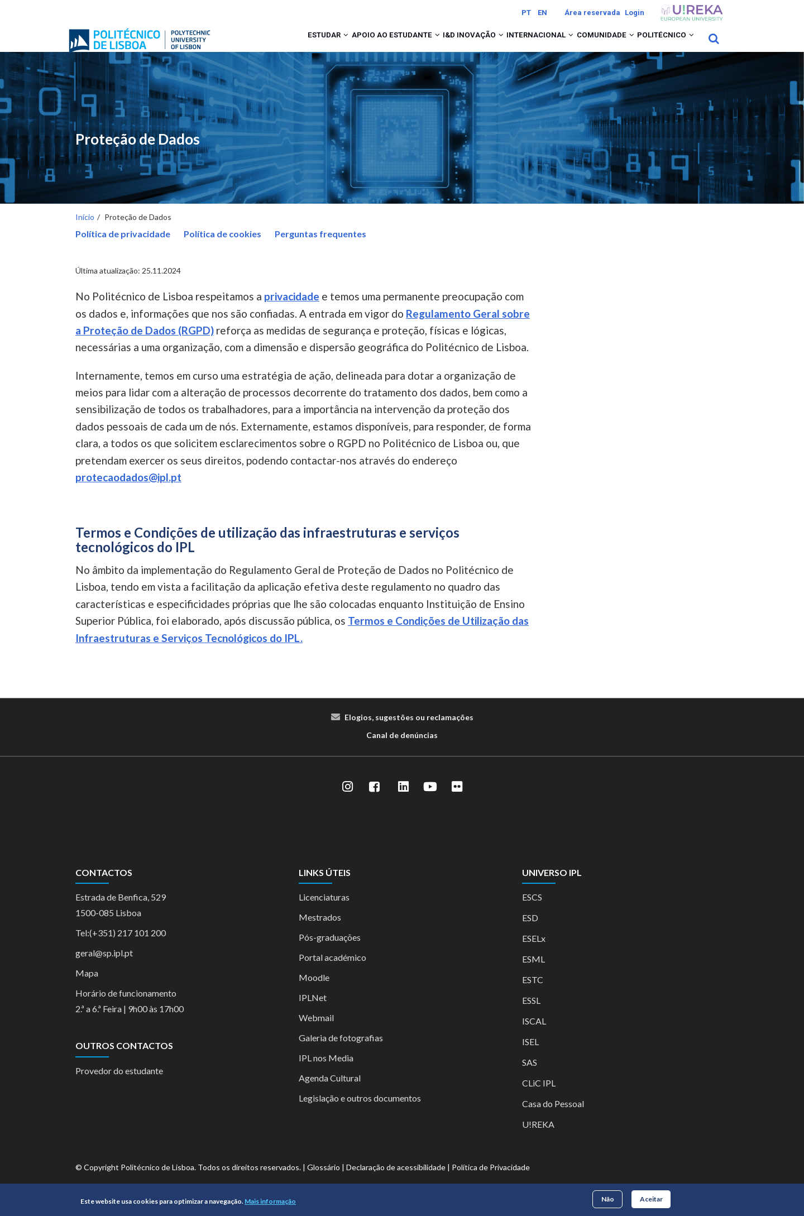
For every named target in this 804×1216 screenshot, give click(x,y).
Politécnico (660, 45)
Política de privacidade (122, 248)
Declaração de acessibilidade (396, 1182)
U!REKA (538, 1139)
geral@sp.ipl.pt (104, 968)
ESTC (532, 994)
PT (526, 12)
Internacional (512, 45)
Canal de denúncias (402, 749)
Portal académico (332, 972)
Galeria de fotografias (341, 1052)
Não (607, 1199)
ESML (533, 974)
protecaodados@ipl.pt (128, 491)
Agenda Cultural (330, 1093)
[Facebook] (374, 801)
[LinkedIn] (403, 801)
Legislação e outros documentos (360, 1113)
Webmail (316, 1032)
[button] (286, 46)
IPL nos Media (326, 1072)
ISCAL (534, 1036)
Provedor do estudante (119, 1085)
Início (84, 231)
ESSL (531, 1015)
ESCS (532, 912)
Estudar (267, 45)
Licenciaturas (324, 912)
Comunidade (588, 45)
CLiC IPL (539, 1098)
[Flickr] (456, 801)
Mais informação (270, 1201)
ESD (530, 932)
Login (634, 12)
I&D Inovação (435, 45)
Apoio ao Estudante (346, 45)
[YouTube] (430, 801)
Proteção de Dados (137, 154)
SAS (529, 1077)
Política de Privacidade (491, 1182)
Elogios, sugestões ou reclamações (408, 731)
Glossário (323, 1182)
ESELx (533, 953)
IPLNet (313, 1012)
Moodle (314, 992)
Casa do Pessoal (553, 1118)
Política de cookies (222, 248)
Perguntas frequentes (320, 248)
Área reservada (592, 12)
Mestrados (320, 932)
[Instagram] (347, 801)
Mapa (86, 988)
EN (542, 12)
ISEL (530, 1056)
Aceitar (651, 1199)
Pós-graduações (330, 952)
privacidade (291, 311)
